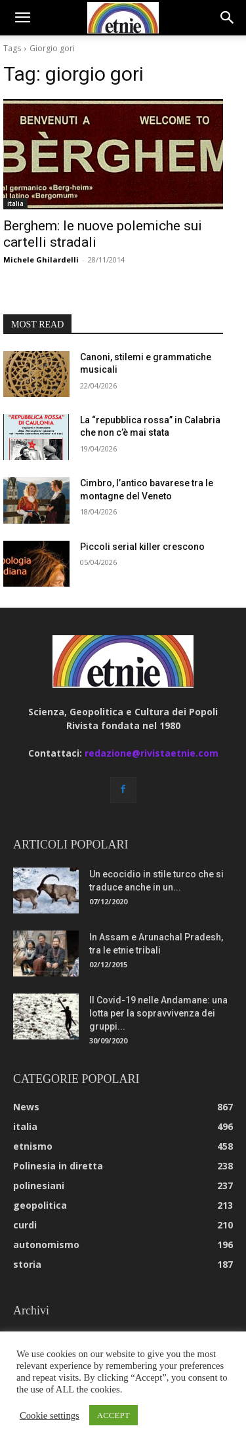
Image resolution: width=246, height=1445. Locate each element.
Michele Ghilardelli (41, 259)
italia (15, 203)
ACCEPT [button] (113, 1415)
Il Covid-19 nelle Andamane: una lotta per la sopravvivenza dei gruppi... (158, 1013)
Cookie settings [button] (49, 1415)
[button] (22, 17)
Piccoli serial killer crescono (142, 546)
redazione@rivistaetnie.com (151, 753)
